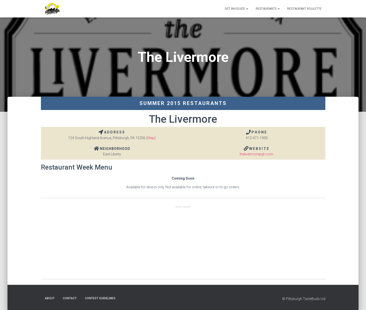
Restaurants (268, 8)
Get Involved (236, 8)
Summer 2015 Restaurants (183, 103)
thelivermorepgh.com (256, 154)
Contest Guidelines (100, 298)
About (50, 298)
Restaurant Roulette (304, 8)
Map (150, 138)
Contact (70, 298)
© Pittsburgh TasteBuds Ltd (303, 299)
